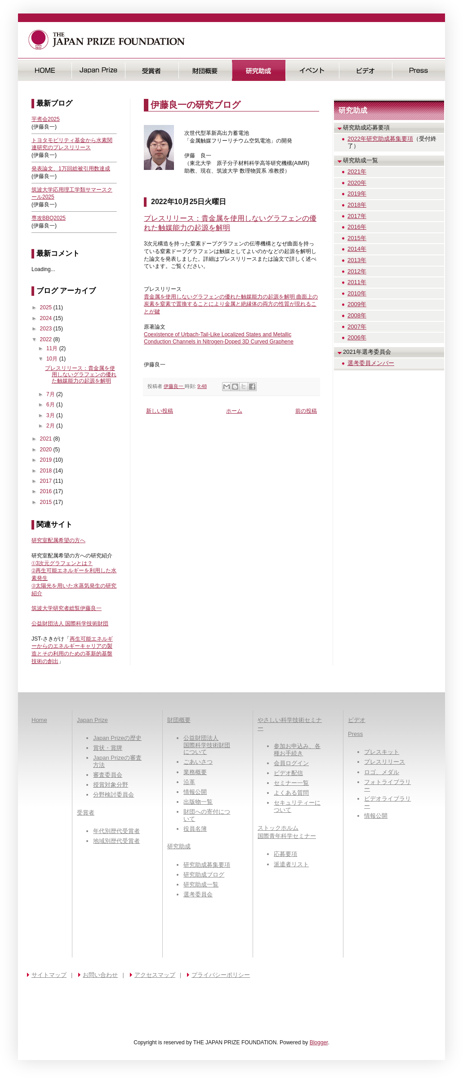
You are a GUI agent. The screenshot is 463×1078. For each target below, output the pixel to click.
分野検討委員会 (113, 794)
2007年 (356, 326)
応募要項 (285, 854)
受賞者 (151, 70)
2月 (51, 426)
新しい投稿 (159, 411)
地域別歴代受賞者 (116, 840)
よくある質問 (291, 792)
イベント (312, 70)
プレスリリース (384, 761)
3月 (51, 415)
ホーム (234, 411)
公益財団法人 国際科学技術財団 (69, 623)
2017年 (356, 216)
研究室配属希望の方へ (58, 540)
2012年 (356, 271)
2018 (46, 471)
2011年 (356, 282)
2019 (46, 460)
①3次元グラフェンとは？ (62, 563)
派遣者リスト (291, 864)
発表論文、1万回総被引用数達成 (70, 168)
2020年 (356, 182)
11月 (52, 348)
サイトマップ (49, 974)
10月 (52, 359)
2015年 (356, 238)
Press (418, 70)
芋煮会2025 (45, 119)
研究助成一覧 (200, 884)
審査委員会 (107, 774)
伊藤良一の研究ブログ (195, 105)
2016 (46, 491)
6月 (51, 404)
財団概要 (205, 70)
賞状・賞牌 (107, 747)
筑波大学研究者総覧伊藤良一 (66, 608)
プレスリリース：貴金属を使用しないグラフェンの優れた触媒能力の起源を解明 (80, 374)
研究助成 (258, 70)
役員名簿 (195, 828)
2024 (46, 318)
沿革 (189, 782)
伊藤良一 (174, 386)
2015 (46, 502)
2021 (46, 439)
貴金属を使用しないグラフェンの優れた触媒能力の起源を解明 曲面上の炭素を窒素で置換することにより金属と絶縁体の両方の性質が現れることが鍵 (231, 304)
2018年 (356, 204)
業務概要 (195, 772)
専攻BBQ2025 (48, 218)
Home (39, 720)
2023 (46, 328)
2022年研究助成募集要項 (380, 138)
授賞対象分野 (110, 784)
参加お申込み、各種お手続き (297, 750)
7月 (51, 394)
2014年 (356, 248)
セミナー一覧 (291, 783)
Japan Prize (92, 720)
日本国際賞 (98, 70)
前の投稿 (306, 411)
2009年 (356, 304)
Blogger (319, 1042)
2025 (46, 307)
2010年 (356, 293)
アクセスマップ (154, 974)
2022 (46, 339)
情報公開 (195, 791)
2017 (46, 481)
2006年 (356, 337)
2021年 (356, 171)
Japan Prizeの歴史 (117, 738)
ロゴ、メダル (381, 772)
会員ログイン (291, 763)
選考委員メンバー (370, 363)
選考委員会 (198, 894)
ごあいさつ (198, 761)
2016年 (356, 226)
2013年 (356, 260)
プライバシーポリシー (220, 974)
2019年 (356, 193)
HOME (44, 70)
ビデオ (365, 70)
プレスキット (381, 751)
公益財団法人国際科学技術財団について (206, 745)
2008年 (356, 315)
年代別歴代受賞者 (116, 831)
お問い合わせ (100, 974)
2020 (46, 449)
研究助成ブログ (203, 874)
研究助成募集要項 (206, 864)
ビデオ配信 (288, 773)
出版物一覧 (198, 801)
